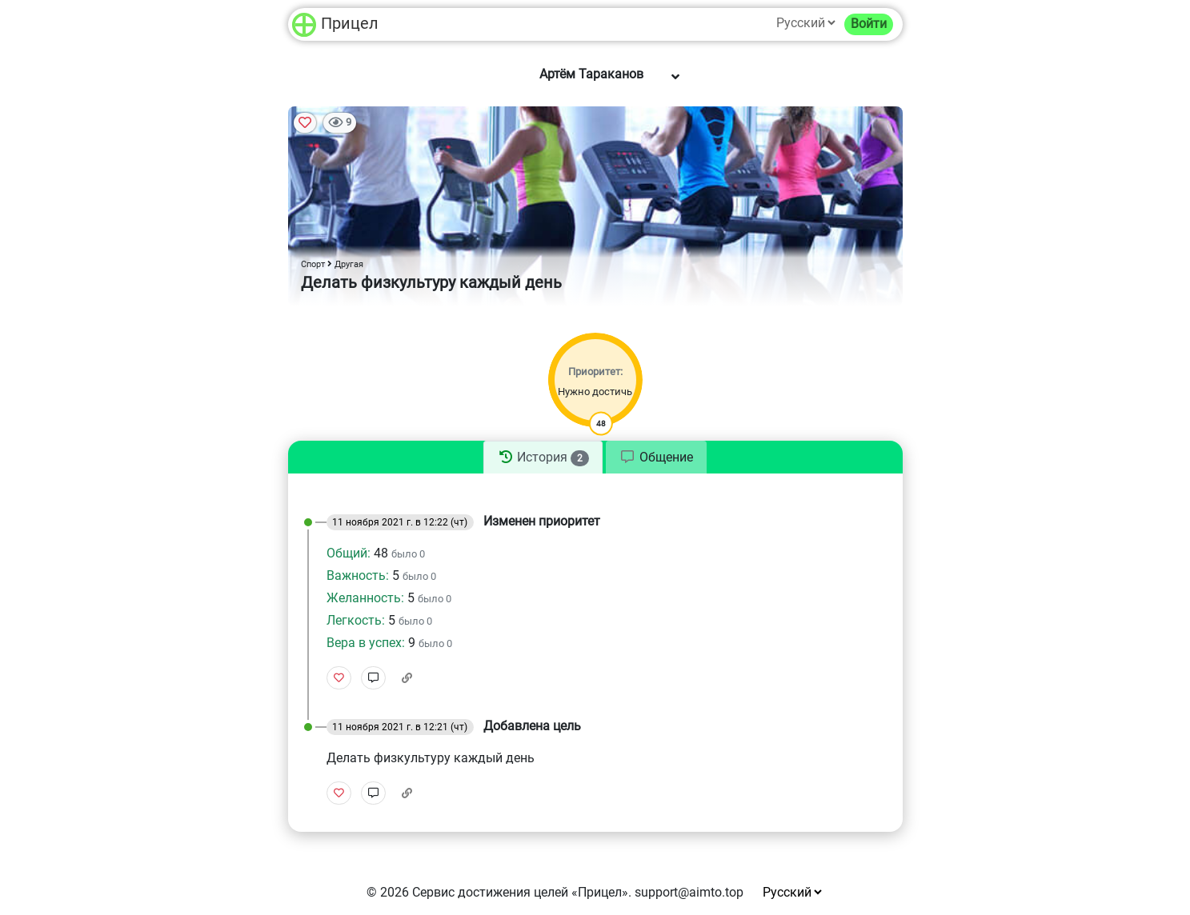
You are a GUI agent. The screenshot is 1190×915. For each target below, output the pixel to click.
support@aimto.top (689, 892)
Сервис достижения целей (490, 892)
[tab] (542, 457)
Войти (869, 23)
